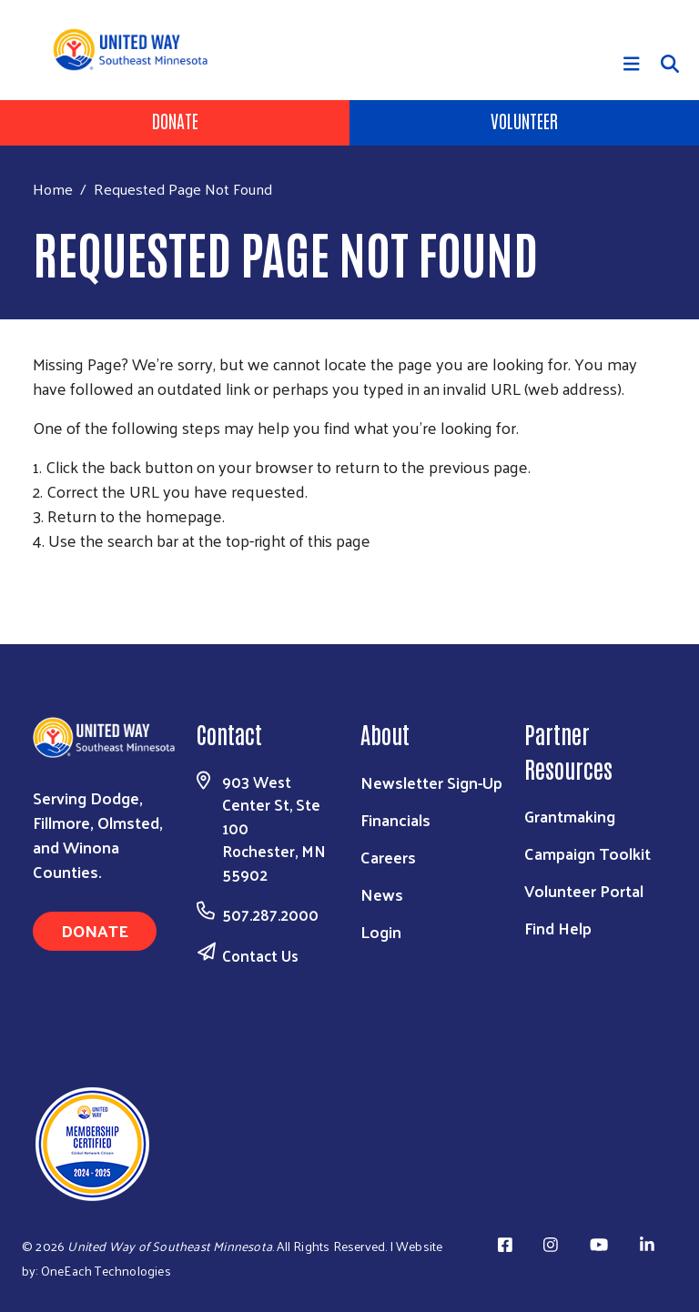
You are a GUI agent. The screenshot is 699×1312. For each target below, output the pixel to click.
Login (380, 931)
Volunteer (524, 120)
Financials (395, 819)
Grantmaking (569, 816)
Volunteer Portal (583, 890)
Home (53, 188)
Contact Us (260, 955)
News (381, 894)
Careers (388, 857)
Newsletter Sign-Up (431, 782)
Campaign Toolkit (587, 853)
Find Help (558, 927)
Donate (175, 120)
